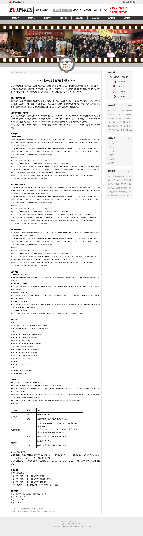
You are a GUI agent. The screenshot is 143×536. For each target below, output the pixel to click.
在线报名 (127, 18)
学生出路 (111, 151)
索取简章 (119, 86)
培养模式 (111, 155)
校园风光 (95, 18)
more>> (129, 105)
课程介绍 (111, 143)
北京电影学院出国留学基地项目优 (119, 184)
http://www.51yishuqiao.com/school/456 (56, 394)
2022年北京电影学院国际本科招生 (120, 122)
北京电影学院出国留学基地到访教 (119, 188)
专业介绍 (111, 147)
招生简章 (47, 18)
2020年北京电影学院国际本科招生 (120, 130)
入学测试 (119, 96)
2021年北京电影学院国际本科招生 (120, 126)
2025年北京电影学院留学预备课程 (120, 110)
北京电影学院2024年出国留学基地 (120, 180)
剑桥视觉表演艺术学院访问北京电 (119, 192)
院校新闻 (79, 18)
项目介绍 (63, 18)
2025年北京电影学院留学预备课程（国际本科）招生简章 (35, 512)
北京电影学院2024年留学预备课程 (120, 114)
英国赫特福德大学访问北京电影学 (119, 196)
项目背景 (111, 159)
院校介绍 (31, 18)
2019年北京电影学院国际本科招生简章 (29, 509)
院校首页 (15, 18)
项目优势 (111, 163)
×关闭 (72, 55)
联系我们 (111, 18)
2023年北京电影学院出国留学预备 (120, 118)
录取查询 (119, 91)
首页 (13, 72)
